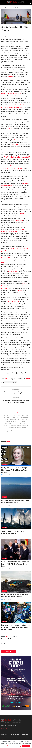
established (19, 107)
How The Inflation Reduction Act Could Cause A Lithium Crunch (15, 502)
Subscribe (8, 651)
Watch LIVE (23, 732)
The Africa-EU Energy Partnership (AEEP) (17, 157)
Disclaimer (16, 732)
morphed (11, 77)
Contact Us (9, 732)
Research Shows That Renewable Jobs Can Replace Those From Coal (14, 595)
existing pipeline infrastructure (11, 94)
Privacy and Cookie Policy (14, 746)
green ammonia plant (13, 301)
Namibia (4, 286)
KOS (2, 262)
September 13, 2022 (6, 568)
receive (22, 214)
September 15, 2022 (6, 474)
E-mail (3, 643)
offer (14, 140)
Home (2, 8)
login (6, 636)
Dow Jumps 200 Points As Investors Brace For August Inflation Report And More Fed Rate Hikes (15, 627)
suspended (19, 220)
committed (14, 144)
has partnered (5, 258)
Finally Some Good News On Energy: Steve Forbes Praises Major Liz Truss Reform (14, 470)
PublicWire (5, 34)
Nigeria (24, 284)
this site (28, 379)
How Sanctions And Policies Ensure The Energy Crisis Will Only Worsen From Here (15, 564)
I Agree (26, 746)
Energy (7, 8)
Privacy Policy (4, 734)
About (2, 732)
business (7, 382)
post (5, 379)
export (20, 290)
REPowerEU (10, 129)
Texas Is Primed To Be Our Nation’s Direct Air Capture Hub (13, 532)
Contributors (24, 734)
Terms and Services (14, 734)
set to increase (12, 271)
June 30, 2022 (14, 34)
